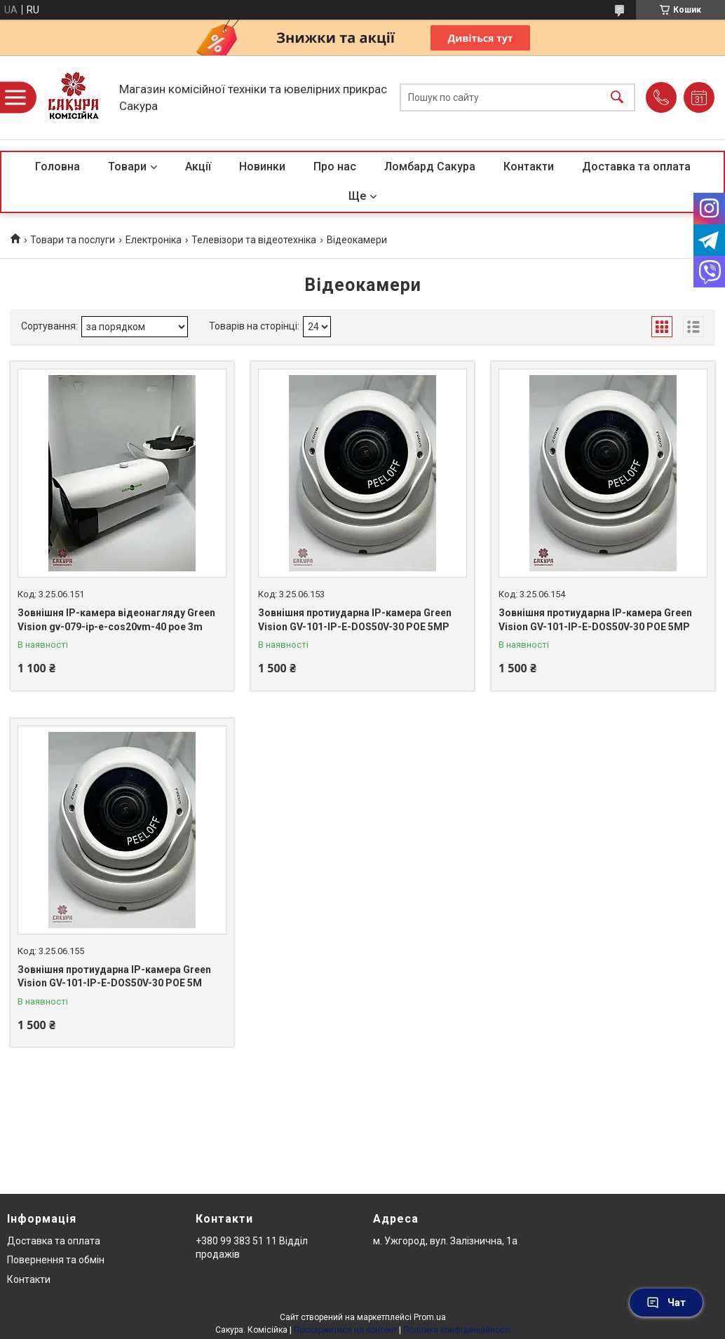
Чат (666, 1302)
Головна (57, 166)
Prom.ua (430, 1317)
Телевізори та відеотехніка (253, 239)
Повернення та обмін (55, 1259)
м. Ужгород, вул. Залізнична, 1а (445, 1240)
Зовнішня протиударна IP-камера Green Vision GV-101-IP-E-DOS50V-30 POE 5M (114, 976)
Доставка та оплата (636, 166)
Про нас (334, 166)
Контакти (528, 166)
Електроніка (154, 239)
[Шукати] (617, 98)
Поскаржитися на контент (345, 1330)
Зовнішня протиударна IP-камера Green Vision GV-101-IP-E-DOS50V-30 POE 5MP (355, 619)
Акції (198, 166)
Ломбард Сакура (429, 166)
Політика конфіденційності (456, 1330)
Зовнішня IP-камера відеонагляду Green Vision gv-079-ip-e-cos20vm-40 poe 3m (116, 619)
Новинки (262, 166)
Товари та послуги (72, 239)
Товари (127, 166)
